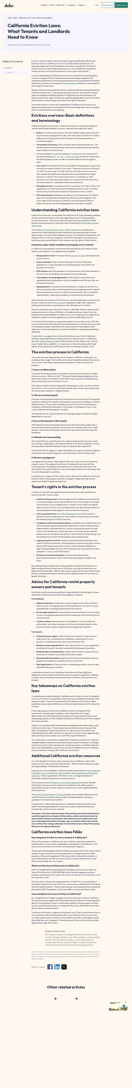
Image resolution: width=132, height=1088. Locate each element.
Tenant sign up (108, 5)
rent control (61, 303)
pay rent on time (78, 255)
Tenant (52, 5)
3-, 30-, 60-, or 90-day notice (66, 156)
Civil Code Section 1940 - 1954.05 (57, 230)
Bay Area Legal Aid (63, 773)
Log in (97, 5)
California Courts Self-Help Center (66, 782)
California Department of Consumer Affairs (53, 794)
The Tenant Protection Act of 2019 (72, 514)
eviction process (70, 83)
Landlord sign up (121, 5)
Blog (15, 18)
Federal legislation (47, 341)
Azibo (10, 18)
